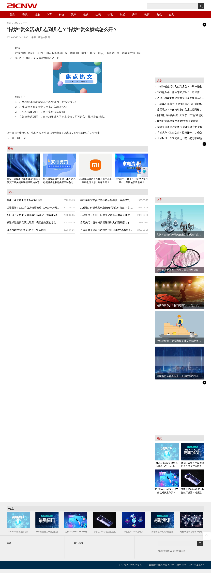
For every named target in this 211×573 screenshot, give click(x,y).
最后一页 (16, 138)
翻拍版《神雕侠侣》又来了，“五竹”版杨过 (180, 115)
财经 (122, 14)
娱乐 (37, 14)
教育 (147, 14)
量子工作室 (21, 123)
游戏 (159, 14)
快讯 (110, 14)
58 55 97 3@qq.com (177, 565)
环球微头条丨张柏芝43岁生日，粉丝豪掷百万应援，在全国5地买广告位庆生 (53, 132)
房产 (134, 14)
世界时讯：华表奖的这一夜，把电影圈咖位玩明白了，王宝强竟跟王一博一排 (180, 139)
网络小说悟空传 (51, 123)
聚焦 (12, 14)
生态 (98, 14)
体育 (49, 14)
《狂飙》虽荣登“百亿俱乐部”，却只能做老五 (180, 104)
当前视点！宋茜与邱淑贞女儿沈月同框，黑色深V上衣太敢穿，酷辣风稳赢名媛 (180, 110)
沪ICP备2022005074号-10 (130, 565)
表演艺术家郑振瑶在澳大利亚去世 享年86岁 (180, 99)
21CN (191, 565)
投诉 (86, 14)
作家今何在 (34, 123)
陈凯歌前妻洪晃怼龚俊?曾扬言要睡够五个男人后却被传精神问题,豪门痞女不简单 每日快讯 (180, 122)
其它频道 (78, 543)
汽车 (73, 14)
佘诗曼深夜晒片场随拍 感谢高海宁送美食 (179, 126)
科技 (61, 14)
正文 (25, 23)
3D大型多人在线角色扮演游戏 (76, 123)
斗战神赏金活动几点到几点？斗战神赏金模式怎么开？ (180, 87)
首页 (9, 23)
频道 (9, 543)
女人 (171, 14)
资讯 (25, 14)
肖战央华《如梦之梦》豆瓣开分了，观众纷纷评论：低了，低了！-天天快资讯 (180, 133)
